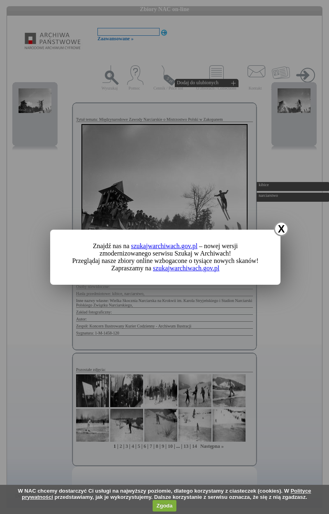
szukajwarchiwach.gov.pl (164, 245)
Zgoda (165, 505)
